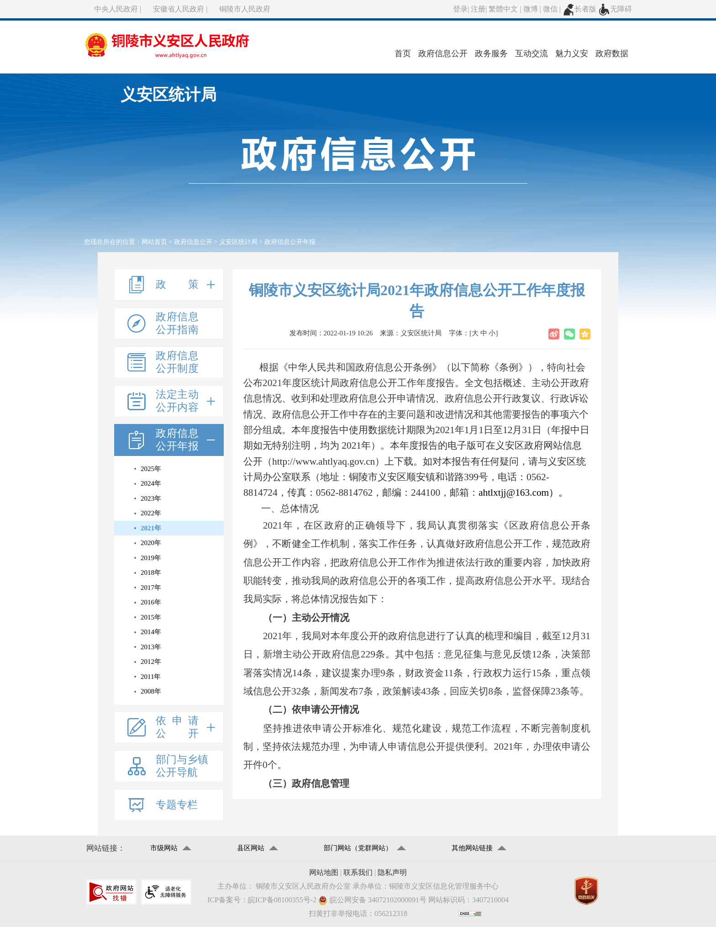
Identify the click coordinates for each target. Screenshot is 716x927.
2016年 (151, 602)
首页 (403, 53)
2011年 (151, 676)
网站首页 (154, 241)
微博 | (533, 9)
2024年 (151, 483)
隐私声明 (392, 872)
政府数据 (611, 53)
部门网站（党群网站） (358, 848)
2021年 (151, 528)
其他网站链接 (472, 848)
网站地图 (323, 872)
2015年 (151, 617)
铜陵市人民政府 (244, 9)
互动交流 (531, 53)
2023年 (151, 498)
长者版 (579, 9)
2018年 (151, 572)
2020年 (151, 542)
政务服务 (491, 53)
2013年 (151, 647)
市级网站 (164, 848)
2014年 (151, 632)
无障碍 (615, 9)
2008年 (151, 691)
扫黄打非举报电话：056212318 (358, 913)
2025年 (151, 468)
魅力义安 (571, 53)
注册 (478, 9)
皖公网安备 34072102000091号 (372, 900)
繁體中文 (503, 9)
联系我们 (358, 872)
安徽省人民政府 (178, 9)
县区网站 (250, 848)
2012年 (151, 661)
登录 (460, 9)
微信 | (553, 9)
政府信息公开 (443, 53)
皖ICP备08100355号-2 (282, 900)
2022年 (151, 513)
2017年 (151, 587)
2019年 (151, 557)
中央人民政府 (116, 9)
